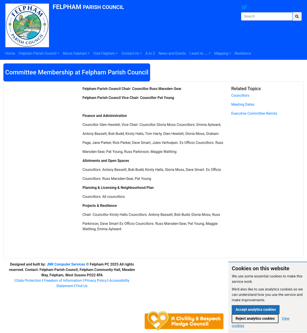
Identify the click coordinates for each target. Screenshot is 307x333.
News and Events (172, 53)
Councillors (240, 95)
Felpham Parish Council (37, 53)
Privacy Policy (96, 280)
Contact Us (130, 53)
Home (10, 53)
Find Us (81, 286)
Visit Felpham (104, 53)
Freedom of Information (63, 280)
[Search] (266, 16)
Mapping (221, 53)
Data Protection (28, 280)
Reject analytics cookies (255, 318)
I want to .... (198, 53)
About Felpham (75, 53)
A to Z (150, 53)
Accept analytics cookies (256, 309)
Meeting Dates (242, 104)
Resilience (243, 53)
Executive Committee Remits (254, 113)
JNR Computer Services (66, 264)
